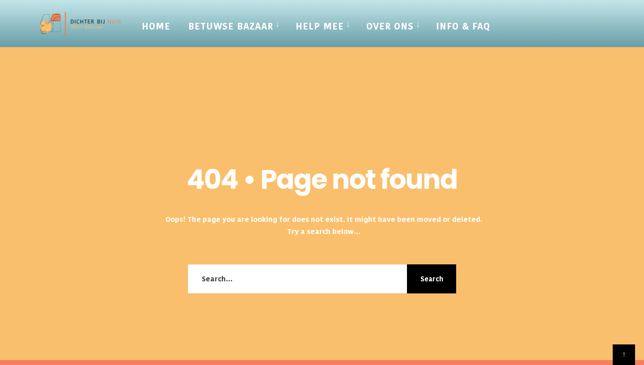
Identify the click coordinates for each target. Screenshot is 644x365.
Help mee (320, 26)
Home (156, 26)
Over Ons (390, 26)
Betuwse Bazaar (230, 26)
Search (431, 279)
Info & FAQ (463, 26)
